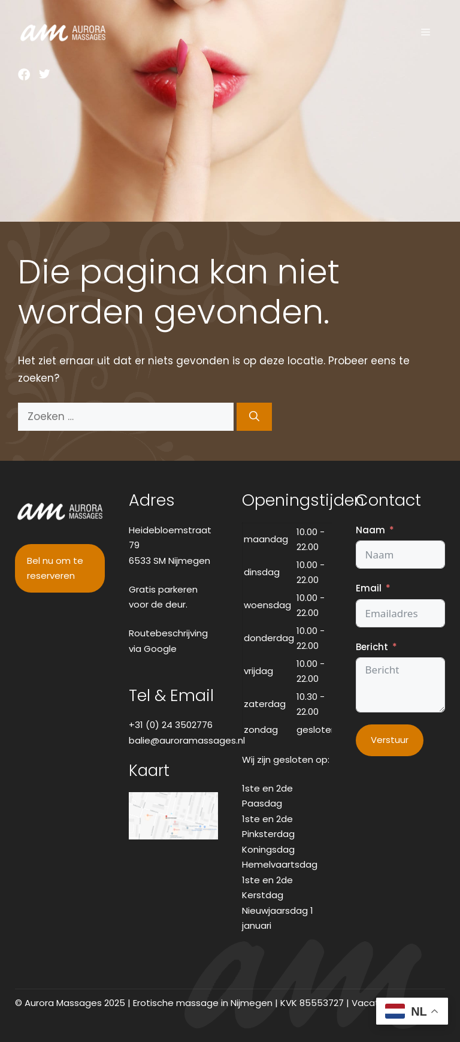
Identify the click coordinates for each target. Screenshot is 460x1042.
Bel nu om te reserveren (55, 568)
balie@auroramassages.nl (187, 740)
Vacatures (375, 1002)
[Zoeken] (254, 417)
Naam (370, 530)
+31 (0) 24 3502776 (171, 724)
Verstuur (389, 739)
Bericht (372, 647)
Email (369, 588)
